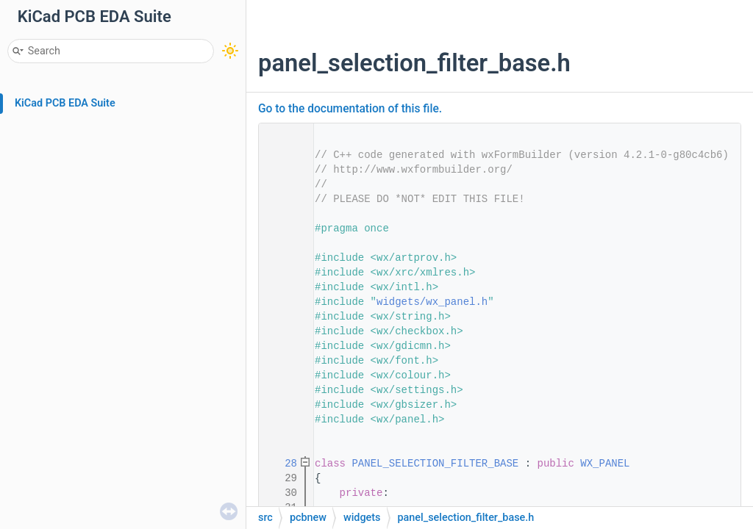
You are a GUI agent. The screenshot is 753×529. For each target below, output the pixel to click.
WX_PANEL (604, 463)
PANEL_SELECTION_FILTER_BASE (434, 463)
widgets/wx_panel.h (432, 302)
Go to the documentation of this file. (350, 108)
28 (281, 463)
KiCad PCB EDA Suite (65, 103)
